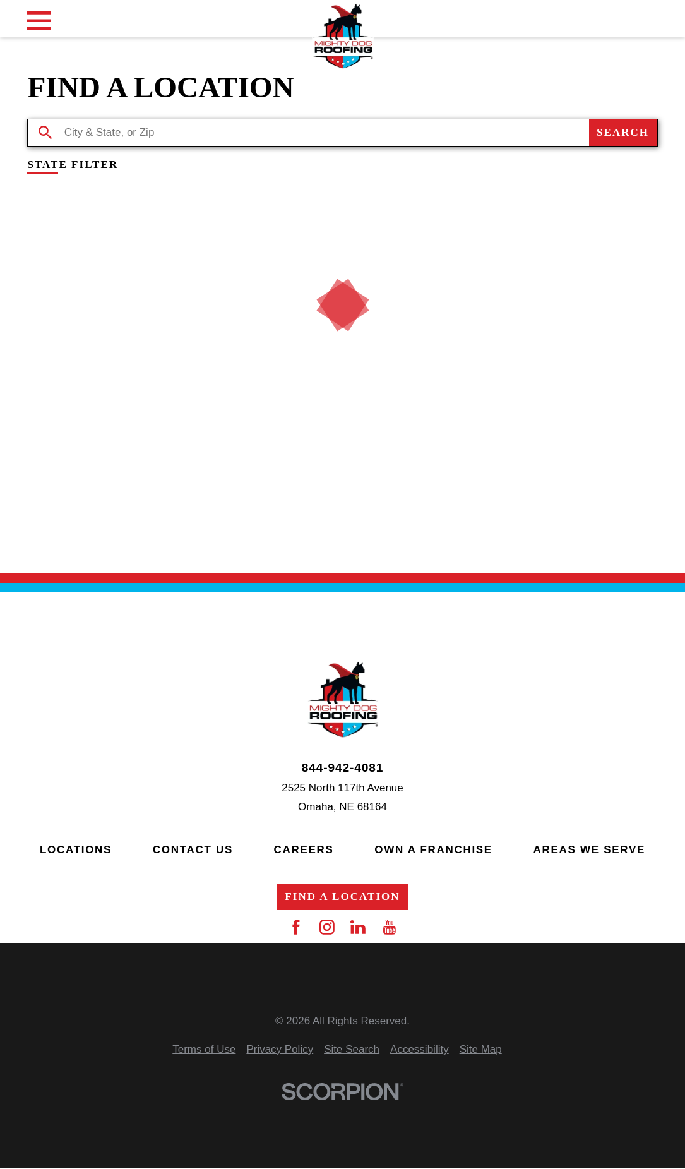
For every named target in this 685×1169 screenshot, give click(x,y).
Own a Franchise (433, 850)
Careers (304, 850)
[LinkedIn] (358, 927)
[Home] (342, 36)
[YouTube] (389, 927)
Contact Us (193, 850)
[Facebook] (296, 927)
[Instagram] (327, 927)
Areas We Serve (589, 850)
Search (623, 132)
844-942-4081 (342, 768)
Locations (76, 850)
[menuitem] (203, 1050)
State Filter (72, 165)
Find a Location (342, 896)
